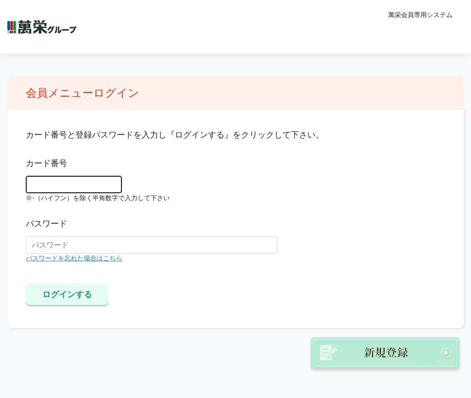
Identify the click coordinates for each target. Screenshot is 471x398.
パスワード (46, 223)
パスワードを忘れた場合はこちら (74, 258)
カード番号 (46, 163)
